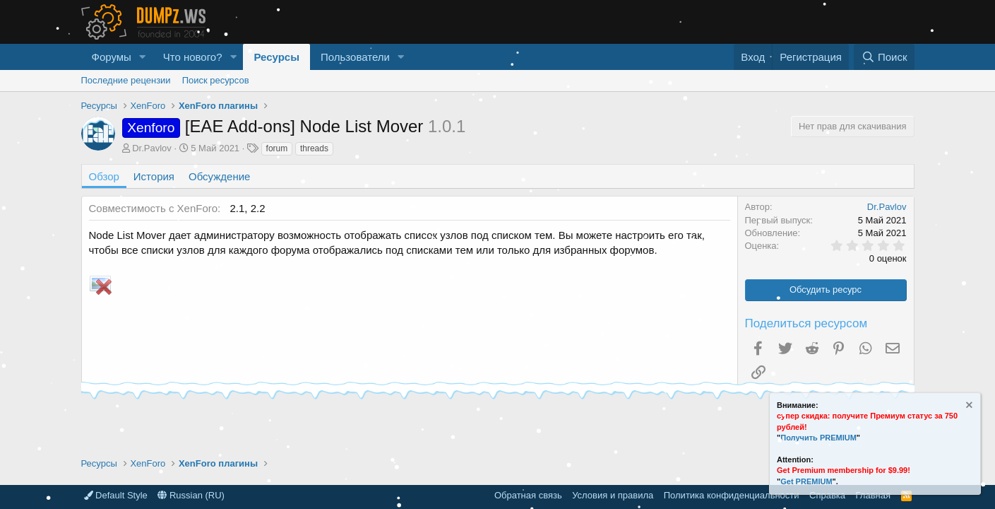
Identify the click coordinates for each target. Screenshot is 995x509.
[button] (143, 57)
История (153, 176)
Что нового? (192, 57)
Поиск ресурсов (215, 80)
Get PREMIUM (806, 481)
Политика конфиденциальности (731, 495)
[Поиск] (884, 57)
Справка (827, 495)
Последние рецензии (126, 80)
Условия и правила (612, 495)
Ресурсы (276, 57)
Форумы (111, 57)
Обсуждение (219, 176)
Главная (873, 495)
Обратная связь (528, 495)
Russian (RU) (191, 495)
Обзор (104, 176)
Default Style (116, 495)
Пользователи (355, 57)
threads (314, 148)
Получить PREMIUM (818, 437)
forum (277, 148)
